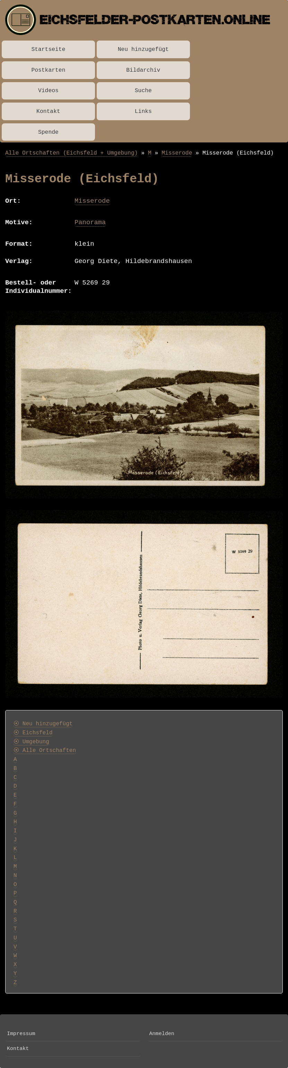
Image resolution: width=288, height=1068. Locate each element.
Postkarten (48, 70)
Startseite (48, 49)
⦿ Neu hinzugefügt (43, 724)
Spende (48, 132)
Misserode (177, 153)
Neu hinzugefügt (143, 49)
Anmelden (161, 1034)
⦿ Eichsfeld (33, 733)
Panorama (90, 222)
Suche (143, 90)
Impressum (21, 1034)
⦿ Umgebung (31, 742)
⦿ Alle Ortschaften (45, 750)
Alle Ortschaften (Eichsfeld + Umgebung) (71, 153)
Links (143, 111)
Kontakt (48, 111)
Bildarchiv (143, 70)
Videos (48, 90)
